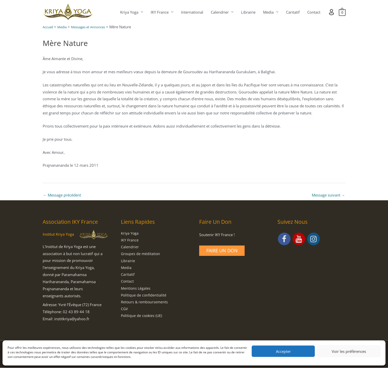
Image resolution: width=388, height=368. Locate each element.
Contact (313, 12)
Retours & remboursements (145, 303)
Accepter (283, 351)
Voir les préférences (349, 351)
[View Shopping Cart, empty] (342, 12)
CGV (124, 310)
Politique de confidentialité (144, 296)
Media (268, 12)
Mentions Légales (136, 289)
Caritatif (292, 12)
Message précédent (62, 195)
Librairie (248, 12)
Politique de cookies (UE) (142, 317)
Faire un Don (222, 251)
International (192, 12)
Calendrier (219, 12)
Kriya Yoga (129, 12)
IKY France (159, 12)
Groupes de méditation (141, 254)
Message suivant (328, 195)
